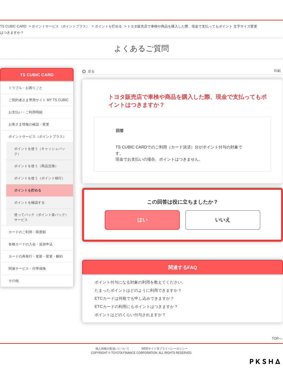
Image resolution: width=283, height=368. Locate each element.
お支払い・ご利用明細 (25, 112)
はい (142, 220)
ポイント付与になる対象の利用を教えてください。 (140, 282)
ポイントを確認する (29, 203)
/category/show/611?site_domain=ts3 (4, 280)
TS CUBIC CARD (13, 26)
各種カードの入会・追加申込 (30, 244)
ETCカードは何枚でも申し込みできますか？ (134, 298)
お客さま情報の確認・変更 (28, 124)
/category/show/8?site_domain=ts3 (4, 232)
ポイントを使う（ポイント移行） (39, 178)
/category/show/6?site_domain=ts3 (4, 244)
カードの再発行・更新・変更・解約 (35, 256)
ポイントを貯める (108, 26)
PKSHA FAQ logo (265, 361)
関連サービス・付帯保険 (27, 269)
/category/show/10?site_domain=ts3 (4, 100)
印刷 (277, 71)
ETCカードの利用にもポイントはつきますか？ (136, 306)
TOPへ (277, 338)
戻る (91, 71)
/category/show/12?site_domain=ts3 (4, 136)
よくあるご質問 (141, 48)
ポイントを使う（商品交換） (36, 166)
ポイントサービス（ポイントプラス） (60, 26)
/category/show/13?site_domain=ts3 (4, 112)
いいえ (222, 220)
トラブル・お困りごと (25, 88)
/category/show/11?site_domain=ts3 (4, 87)
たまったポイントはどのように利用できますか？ (138, 290)
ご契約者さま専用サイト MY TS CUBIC (38, 100)
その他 (13, 281)
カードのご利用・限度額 (27, 232)
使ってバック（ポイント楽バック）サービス (41, 217)
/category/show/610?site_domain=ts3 (4, 268)
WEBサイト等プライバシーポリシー (165, 348)
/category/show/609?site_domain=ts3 (4, 256)
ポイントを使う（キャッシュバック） (39, 151)
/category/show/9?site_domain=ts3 (4, 124)
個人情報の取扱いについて (112, 348)
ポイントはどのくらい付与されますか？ (130, 314)
